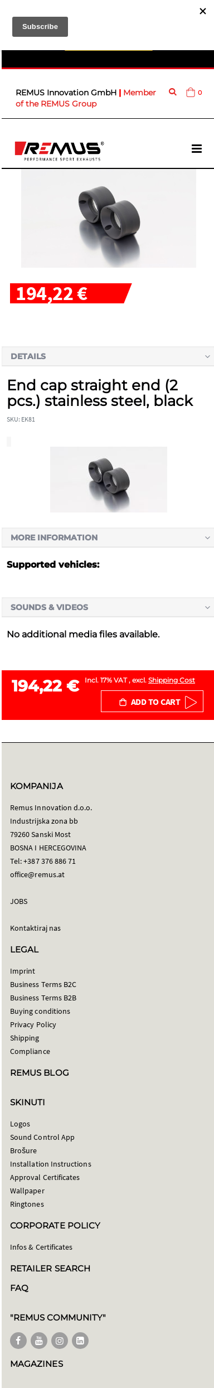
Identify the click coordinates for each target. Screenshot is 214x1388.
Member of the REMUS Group (86, 98)
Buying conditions (40, 1011)
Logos (20, 1124)
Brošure (23, 1150)
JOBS (18, 901)
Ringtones (27, 1204)
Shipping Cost (171, 680)
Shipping (25, 1038)
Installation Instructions (50, 1164)
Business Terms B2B (43, 998)
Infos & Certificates (41, 1247)
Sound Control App (42, 1137)
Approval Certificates (45, 1177)
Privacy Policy (33, 1024)
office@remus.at (37, 874)
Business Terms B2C (43, 984)
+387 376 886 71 (49, 861)
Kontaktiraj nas (35, 928)
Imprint (22, 971)
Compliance (30, 1051)
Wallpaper (27, 1191)
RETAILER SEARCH (50, 1268)
